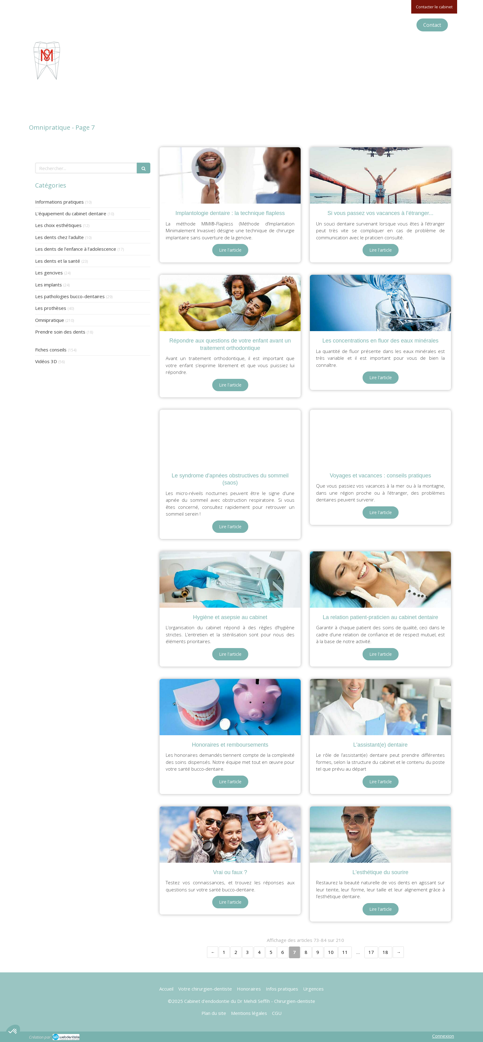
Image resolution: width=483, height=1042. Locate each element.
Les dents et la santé (57, 261)
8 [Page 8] (306, 952)
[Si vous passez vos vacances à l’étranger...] (380, 175)
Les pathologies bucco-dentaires (70, 296)
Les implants (48, 285)
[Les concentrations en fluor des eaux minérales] (380, 303)
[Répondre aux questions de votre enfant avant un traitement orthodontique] (230, 303)
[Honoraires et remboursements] (230, 707)
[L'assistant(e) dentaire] (380, 707)
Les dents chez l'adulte (59, 237)
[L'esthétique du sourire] (380, 834)
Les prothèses (50, 308)
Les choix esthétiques (58, 225)
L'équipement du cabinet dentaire (70, 213)
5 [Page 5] (271, 952)
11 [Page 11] (345, 952)
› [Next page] (398, 952)
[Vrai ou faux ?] (230, 834)
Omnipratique (49, 320)
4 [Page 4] (259, 952)
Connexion (443, 1036)
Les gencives (49, 273)
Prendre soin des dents (60, 332)
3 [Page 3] (247, 952)
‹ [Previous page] (212, 952)
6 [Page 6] (282, 952)
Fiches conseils (51, 350)
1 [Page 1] (224, 952)
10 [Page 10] (331, 952)
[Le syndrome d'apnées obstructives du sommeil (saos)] (230, 438)
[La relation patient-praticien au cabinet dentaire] (380, 579)
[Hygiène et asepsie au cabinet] (230, 579)
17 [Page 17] (371, 952)
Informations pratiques (59, 202)
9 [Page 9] (317, 952)
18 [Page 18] (385, 952)
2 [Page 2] (235, 952)
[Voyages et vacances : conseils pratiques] (380, 438)
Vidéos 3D (46, 361)
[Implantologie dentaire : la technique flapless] (230, 175)
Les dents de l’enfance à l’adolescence (75, 249)
